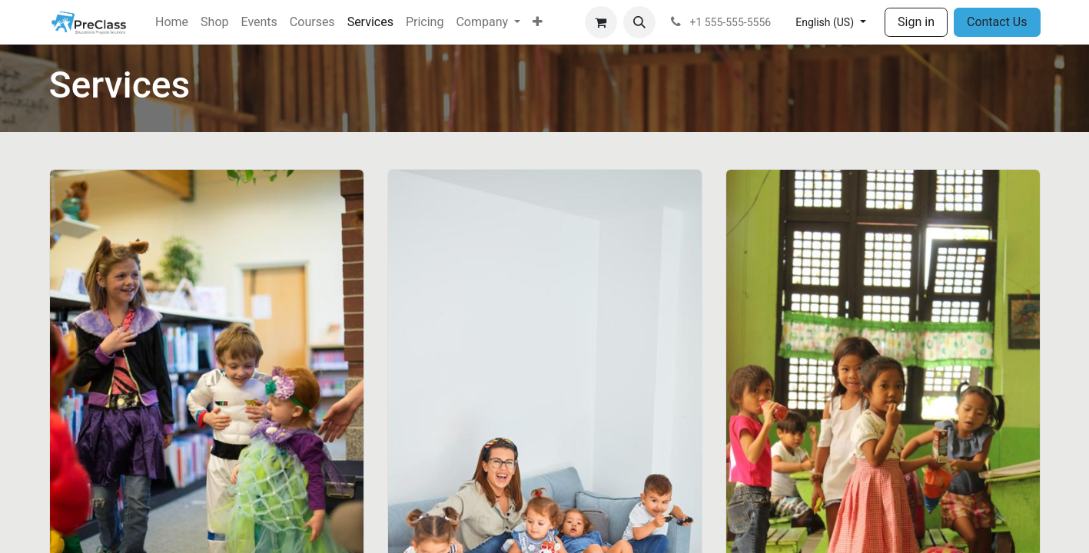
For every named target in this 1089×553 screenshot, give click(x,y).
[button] (639, 22)
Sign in (916, 22)
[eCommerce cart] (601, 22)
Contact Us (997, 22)
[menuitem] (171, 22)
